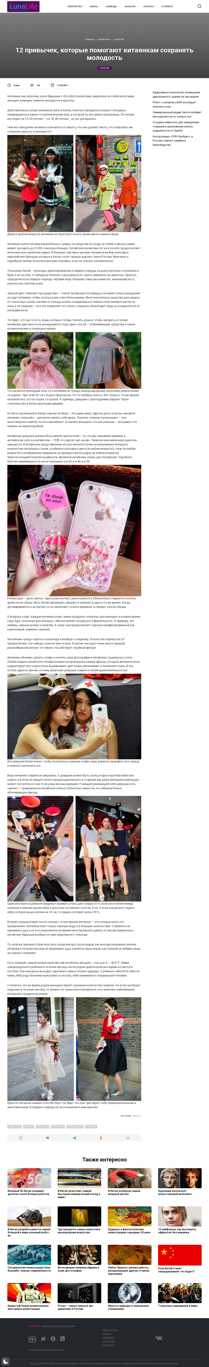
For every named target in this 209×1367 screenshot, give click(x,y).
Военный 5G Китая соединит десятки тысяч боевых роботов (28, 1192)
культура (104, 68)
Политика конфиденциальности (46, 1350)
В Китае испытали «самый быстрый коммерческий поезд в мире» (79, 1194)
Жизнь (107, 1334)
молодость (76, 1126)
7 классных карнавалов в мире (177, 1305)
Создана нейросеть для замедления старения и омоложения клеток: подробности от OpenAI (176, 126)
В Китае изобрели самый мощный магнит (124, 1192)
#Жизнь (94, 6)
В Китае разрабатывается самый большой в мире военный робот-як (28, 1232)
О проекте (167, 6)
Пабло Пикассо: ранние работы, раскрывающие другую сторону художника (128, 1270)
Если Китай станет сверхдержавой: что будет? (176, 1270)
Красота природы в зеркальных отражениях (128, 1307)
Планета (108, 1345)
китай (29, 1126)
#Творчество (74, 6)
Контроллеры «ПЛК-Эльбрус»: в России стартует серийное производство (173, 140)
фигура (92, 1126)
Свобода (108, 1337)
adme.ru (136, 1115)
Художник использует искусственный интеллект (175, 1192)
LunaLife (34, 1326)
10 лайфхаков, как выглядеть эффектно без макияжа (177, 1231)
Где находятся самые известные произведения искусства (79, 1231)
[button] (5, 1361)
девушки (15, 1126)
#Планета (148, 6)
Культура (109, 1341)
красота (43, 1126)
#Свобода (111, 6)
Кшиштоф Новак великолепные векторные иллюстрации (27, 1307)
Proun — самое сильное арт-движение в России (76, 1307)
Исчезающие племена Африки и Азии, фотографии (78, 1269)
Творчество (110, 1330)
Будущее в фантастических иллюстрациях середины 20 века (129, 1231)
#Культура (130, 6)
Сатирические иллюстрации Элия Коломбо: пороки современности (28, 1269)
